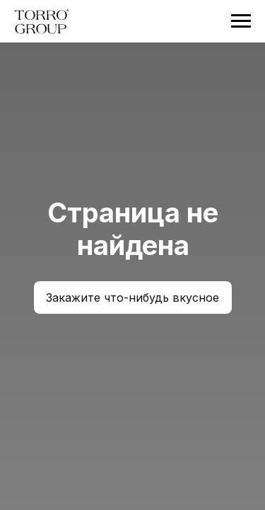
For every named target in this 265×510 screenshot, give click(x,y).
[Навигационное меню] (241, 21)
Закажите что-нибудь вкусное (132, 297)
